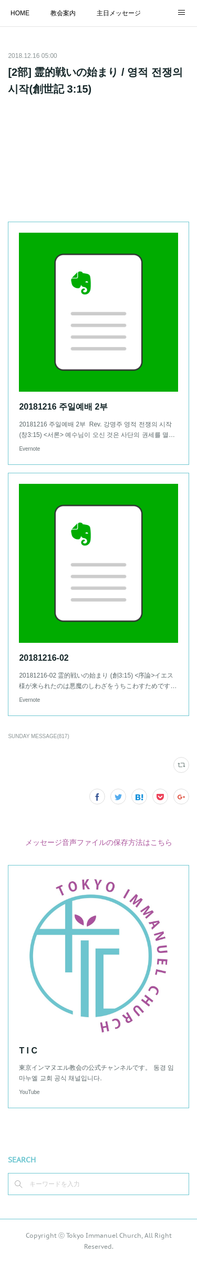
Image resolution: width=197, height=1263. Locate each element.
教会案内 (63, 13)
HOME (20, 13)
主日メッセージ (119, 13)
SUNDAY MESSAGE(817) (38, 736)
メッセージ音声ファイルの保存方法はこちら (98, 842)
